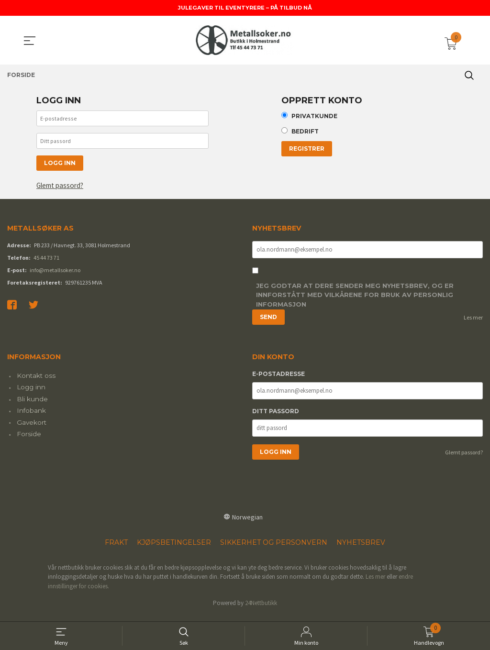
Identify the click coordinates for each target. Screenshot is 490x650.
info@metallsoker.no (55, 275)
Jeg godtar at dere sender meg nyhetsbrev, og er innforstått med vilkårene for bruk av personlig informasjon (355, 301)
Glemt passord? (62, 191)
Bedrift (305, 133)
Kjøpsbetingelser (174, 548)
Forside (29, 439)
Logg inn (31, 393)
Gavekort (31, 428)
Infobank (31, 416)
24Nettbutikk (261, 609)
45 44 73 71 (46, 262)
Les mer (473, 323)
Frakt (116, 548)
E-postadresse (278, 379)
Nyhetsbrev (360, 548)
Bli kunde (32, 404)
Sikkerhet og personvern (273, 548)
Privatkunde (314, 117)
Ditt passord (275, 416)
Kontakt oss (36, 381)
